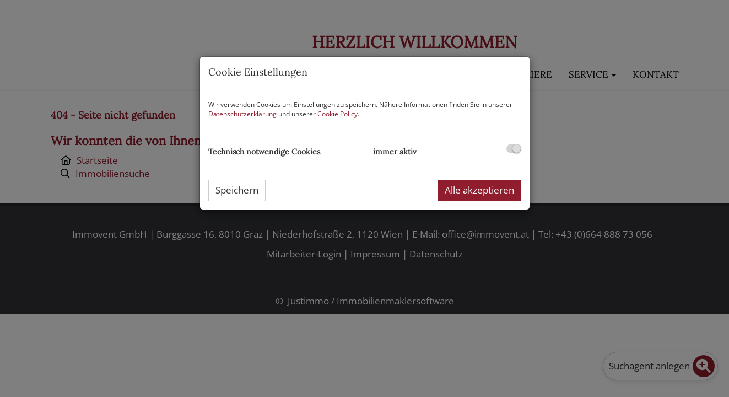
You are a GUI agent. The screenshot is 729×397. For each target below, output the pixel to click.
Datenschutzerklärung (242, 114)
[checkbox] (513, 148)
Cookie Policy (337, 114)
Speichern (236, 190)
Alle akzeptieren (479, 190)
